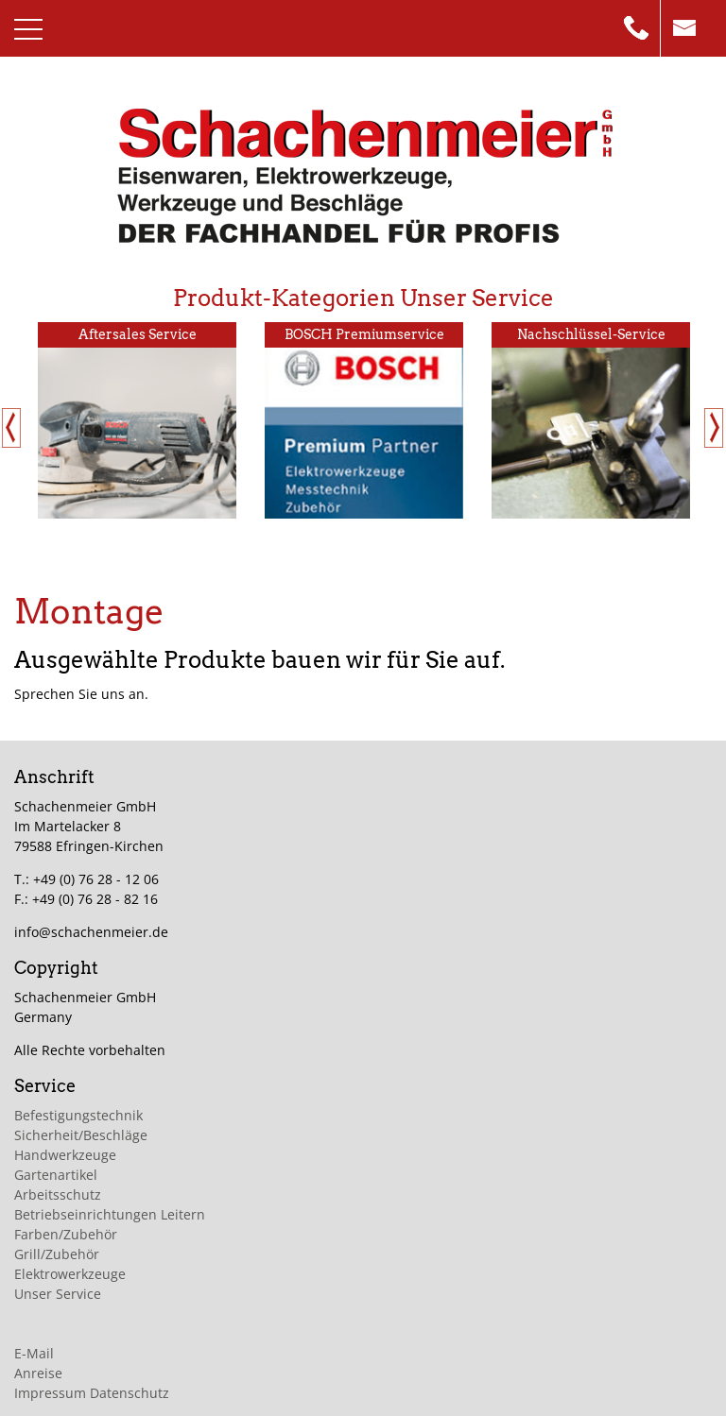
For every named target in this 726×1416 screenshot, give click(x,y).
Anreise (38, 1373)
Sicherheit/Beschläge (80, 1135)
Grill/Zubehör (56, 1254)
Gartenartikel (55, 1175)
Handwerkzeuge (65, 1155)
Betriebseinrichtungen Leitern (109, 1214)
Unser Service (57, 1294)
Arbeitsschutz (57, 1194)
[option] (137, 420)
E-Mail (34, 1353)
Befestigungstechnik (78, 1115)
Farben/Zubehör (65, 1234)
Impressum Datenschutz (91, 1393)
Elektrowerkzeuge (70, 1274)
